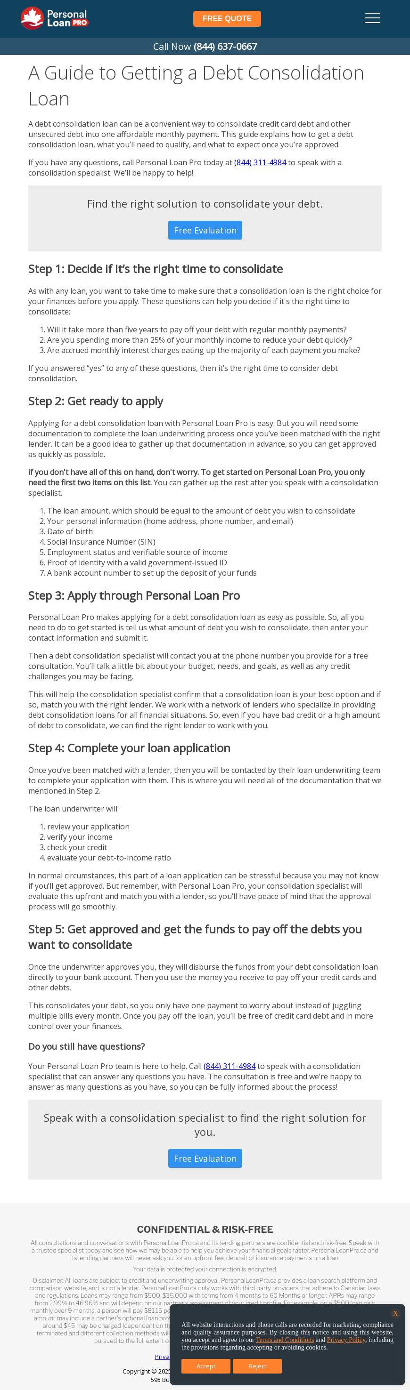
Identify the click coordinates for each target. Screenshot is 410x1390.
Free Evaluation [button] (205, 230)
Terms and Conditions (285, 1339)
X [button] (395, 1313)
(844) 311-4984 (260, 162)
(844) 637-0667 (225, 46)
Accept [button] (206, 1366)
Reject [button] (257, 1366)
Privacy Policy (346, 1339)
